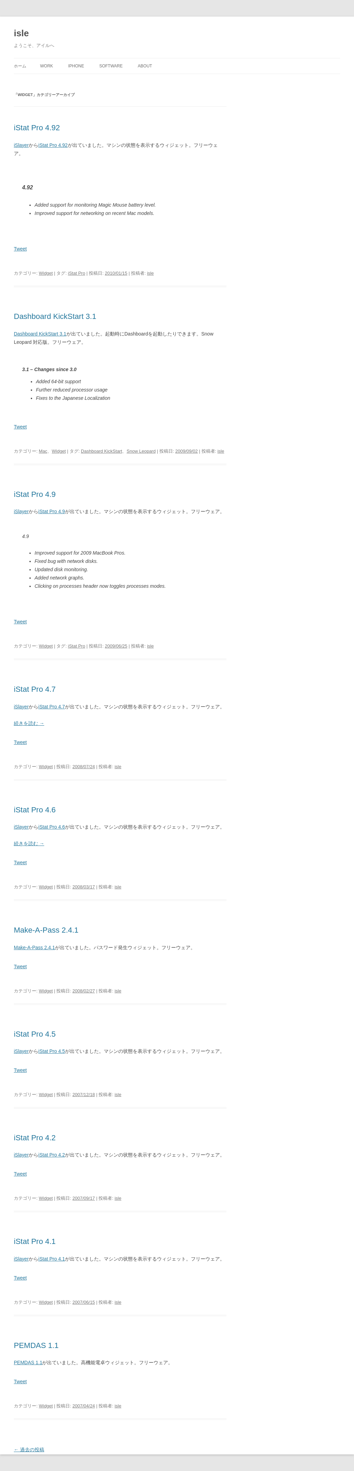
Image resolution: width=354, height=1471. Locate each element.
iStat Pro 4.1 (35, 1241)
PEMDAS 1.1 (36, 1345)
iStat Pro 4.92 (37, 127)
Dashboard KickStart (101, 451)
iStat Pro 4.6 (35, 809)
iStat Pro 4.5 (35, 1034)
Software (111, 66)
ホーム (20, 66)
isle (21, 33)
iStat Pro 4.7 (35, 689)
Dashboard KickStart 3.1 (55, 316)
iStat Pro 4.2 (35, 1137)
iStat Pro (76, 273)
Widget (46, 273)
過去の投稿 (29, 1449)
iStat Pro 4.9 (35, 494)
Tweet (20, 249)
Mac (43, 451)
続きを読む (29, 723)
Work (46, 66)
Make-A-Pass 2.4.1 (46, 930)
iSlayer (21, 145)
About (145, 66)
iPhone (76, 66)
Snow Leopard (141, 451)
